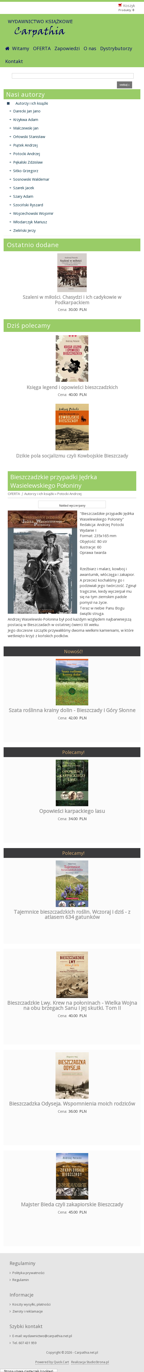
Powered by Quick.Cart (52, 1362)
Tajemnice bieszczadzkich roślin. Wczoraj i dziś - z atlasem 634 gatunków (72, 914)
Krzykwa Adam (25, 119)
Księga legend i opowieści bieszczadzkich (72, 387)
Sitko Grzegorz (25, 170)
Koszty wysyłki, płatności (31, 1304)
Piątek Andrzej (25, 145)
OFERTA (42, 48)
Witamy (20, 48)
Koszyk (129, 5)
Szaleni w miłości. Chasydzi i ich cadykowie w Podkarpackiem (72, 300)
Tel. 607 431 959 (24, 1342)
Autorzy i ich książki (39, 493)
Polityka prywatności (28, 1272)
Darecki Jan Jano (27, 111)
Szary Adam (23, 196)
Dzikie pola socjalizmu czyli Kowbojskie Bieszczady (72, 456)
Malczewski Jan (25, 128)
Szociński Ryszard (28, 204)
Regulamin (20, 1279)
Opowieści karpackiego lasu (72, 810)
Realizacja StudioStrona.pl (90, 1362)
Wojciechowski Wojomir (33, 213)
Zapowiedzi (67, 48)
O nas (90, 48)
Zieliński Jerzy (24, 230)
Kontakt (14, 61)
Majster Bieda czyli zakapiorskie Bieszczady (72, 1204)
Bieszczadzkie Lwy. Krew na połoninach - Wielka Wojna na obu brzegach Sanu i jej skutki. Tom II (72, 1005)
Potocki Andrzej (26, 153)
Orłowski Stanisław (29, 136)
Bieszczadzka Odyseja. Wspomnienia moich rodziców (72, 1103)
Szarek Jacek (23, 187)
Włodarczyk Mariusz (30, 221)
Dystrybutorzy (116, 48)
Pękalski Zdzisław (28, 162)
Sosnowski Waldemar (31, 179)
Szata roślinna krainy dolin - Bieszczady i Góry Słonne (72, 710)
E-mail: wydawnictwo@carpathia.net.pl (42, 1335)
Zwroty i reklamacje (27, 1311)
